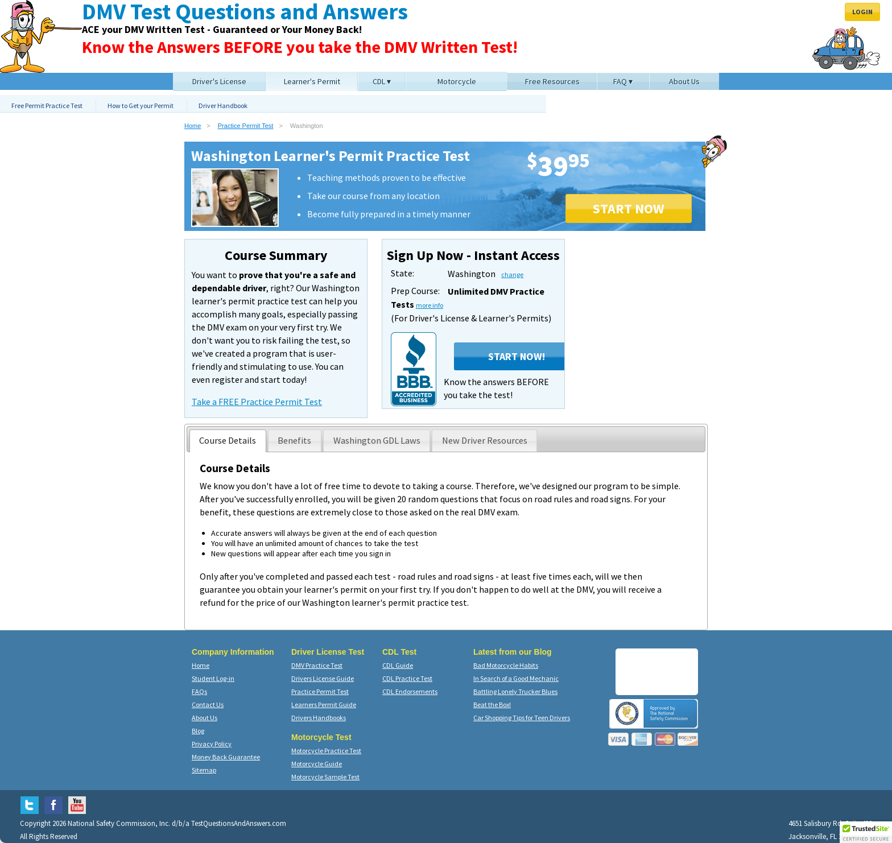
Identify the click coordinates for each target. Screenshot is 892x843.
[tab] (227, 440)
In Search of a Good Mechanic (516, 678)
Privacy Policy (212, 743)
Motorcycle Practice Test (326, 750)
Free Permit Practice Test (46, 105)
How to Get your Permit (141, 105)
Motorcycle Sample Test (325, 776)
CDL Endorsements (409, 691)
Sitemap (204, 770)
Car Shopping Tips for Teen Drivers (521, 717)
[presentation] (228, 441)
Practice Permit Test (246, 125)
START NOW (628, 208)
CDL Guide (397, 665)
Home (192, 125)
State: (402, 273)
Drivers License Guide (322, 678)
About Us (204, 717)
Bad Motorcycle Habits (505, 665)
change (512, 274)
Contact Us (208, 704)
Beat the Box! (492, 704)
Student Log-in (213, 678)
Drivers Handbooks (318, 717)
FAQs (199, 691)
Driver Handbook (223, 105)
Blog (198, 730)
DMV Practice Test (316, 665)
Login (862, 11)
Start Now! (516, 356)
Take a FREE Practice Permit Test (257, 401)
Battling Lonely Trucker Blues (515, 691)
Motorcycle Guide (316, 763)
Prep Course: (415, 290)
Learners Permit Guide (323, 704)
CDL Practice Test (407, 678)
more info (429, 305)
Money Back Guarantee (226, 757)
